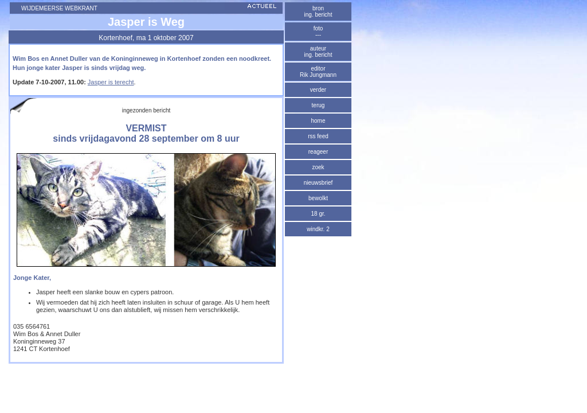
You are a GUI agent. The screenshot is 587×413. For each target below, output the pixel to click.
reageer (318, 152)
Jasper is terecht (111, 82)
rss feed (318, 136)
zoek (318, 167)
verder (318, 90)
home (318, 121)
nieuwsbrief (318, 183)
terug (318, 105)
